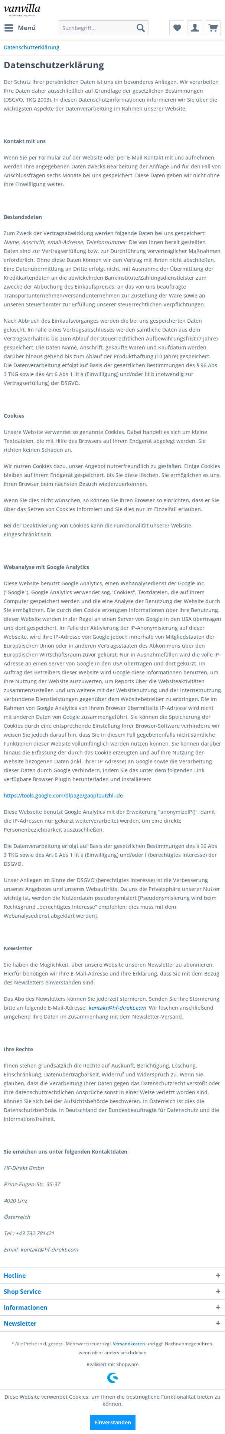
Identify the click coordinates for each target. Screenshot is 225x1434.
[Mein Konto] (195, 27)
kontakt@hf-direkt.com (117, 1007)
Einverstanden (112, 1422)
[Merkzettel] (176, 27)
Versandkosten (129, 1344)
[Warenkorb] (213, 27)
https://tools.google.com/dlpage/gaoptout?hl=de (63, 795)
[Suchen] (141, 27)
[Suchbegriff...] (104, 27)
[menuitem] (19, 27)
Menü (20, 27)
